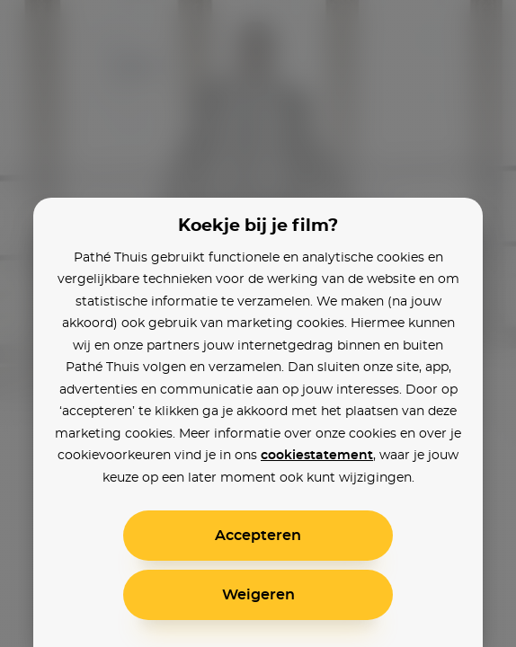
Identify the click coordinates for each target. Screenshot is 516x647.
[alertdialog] (258, 323)
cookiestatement (317, 455)
